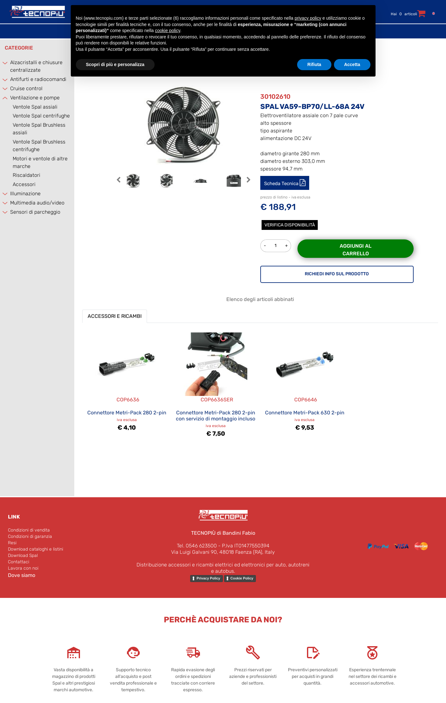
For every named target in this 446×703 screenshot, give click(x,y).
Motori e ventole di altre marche (40, 162)
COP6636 (127, 400)
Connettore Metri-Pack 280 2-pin (126, 413)
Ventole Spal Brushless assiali (39, 129)
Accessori (24, 184)
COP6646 (305, 400)
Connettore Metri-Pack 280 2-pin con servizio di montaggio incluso (215, 416)
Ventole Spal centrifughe (41, 116)
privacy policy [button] (308, 18)
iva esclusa (127, 420)
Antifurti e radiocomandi (38, 79)
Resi (12, 543)
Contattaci (18, 562)
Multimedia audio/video (37, 203)
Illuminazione (25, 194)
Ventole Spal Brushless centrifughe (39, 145)
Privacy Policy (208, 578)
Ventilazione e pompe (35, 98)
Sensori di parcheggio (35, 212)
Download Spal (23, 555)
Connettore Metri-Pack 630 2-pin (304, 413)
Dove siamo (21, 575)
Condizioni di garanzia (30, 536)
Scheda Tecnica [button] (282, 183)
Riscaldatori (26, 175)
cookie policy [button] (167, 30)
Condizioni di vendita (29, 530)
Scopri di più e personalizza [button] (115, 64)
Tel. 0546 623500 (197, 546)
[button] (118, 184)
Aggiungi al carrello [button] (355, 250)
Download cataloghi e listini (35, 549)
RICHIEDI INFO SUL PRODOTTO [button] (337, 274)
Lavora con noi (23, 568)
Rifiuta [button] (314, 64)
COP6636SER (217, 400)
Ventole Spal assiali (35, 107)
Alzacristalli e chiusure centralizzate (36, 66)
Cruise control (26, 88)
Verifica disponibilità (289, 225)
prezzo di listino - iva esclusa (285, 197)
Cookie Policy (241, 578)
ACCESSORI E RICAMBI (115, 316)
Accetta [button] (352, 64)
